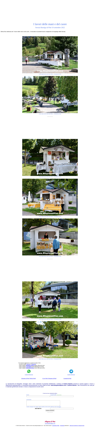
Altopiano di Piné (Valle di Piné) (28, 378)
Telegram (28, 364)
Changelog (62, 426)
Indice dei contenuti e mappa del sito (77, 426)
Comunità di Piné (67, 378)
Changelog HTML (55, 426)
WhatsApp (33, 364)
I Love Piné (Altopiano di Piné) (49, 378)
